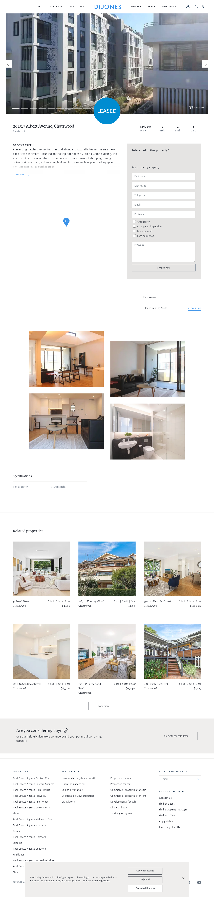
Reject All (145, 880)
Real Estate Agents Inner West (30, 802)
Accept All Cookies (145, 888)
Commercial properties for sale (128, 790)
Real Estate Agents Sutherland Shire (34, 861)
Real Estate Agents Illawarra (29, 796)
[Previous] (8, 64)
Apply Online (166, 822)
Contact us (165, 798)
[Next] (205, 64)
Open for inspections (74, 784)
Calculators (68, 802)
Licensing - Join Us (169, 827)
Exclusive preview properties (78, 796)
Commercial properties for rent (128, 796)
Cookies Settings (145, 871)
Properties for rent (121, 784)
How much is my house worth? (79, 778)
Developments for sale (123, 802)
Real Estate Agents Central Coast (32, 778)
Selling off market (72, 790)
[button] (40, 7)
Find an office (167, 816)
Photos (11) (199, 107)
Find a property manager (173, 810)
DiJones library (118, 808)
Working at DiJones (121, 814)
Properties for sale (121, 778)
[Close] (183, 878)
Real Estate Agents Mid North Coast (34, 820)
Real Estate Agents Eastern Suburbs (33, 784)
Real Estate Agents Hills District (31, 790)
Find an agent (167, 804)
